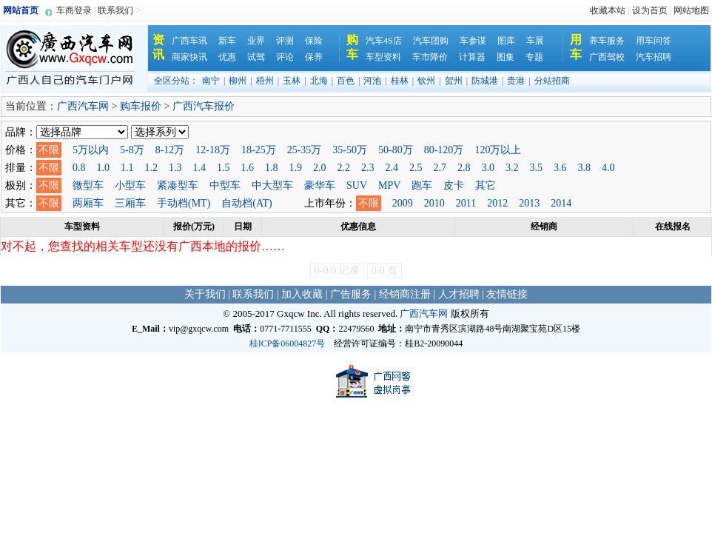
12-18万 (212, 149)
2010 (434, 203)
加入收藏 (302, 294)
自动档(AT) (246, 203)
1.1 (127, 167)
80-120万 (444, 149)
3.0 (488, 167)
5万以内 (91, 149)
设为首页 (650, 10)
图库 (506, 41)
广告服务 (351, 294)
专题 (534, 57)
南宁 (211, 81)
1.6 (248, 167)
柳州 (237, 81)
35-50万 (349, 149)
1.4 (199, 167)
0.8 (79, 167)
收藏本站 (607, 10)
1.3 (175, 167)
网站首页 (20, 10)
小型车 (130, 185)
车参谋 (473, 41)
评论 (285, 57)
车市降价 (430, 57)
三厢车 (130, 203)
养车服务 (607, 41)
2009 (402, 203)
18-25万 (258, 149)
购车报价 (140, 106)
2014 (561, 203)
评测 (285, 41)
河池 (372, 81)
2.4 (392, 167)
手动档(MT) (183, 203)
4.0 (608, 167)
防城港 (484, 81)
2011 (466, 203)
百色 (346, 81)
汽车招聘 (653, 57)
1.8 (271, 167)
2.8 (464, 167)
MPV (389, 185)
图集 (505, 57)
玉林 (291, 81)
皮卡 (453, 185)
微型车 (88, 185)
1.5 (223, 167)
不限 (48, 149)
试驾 (256, 57)
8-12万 (170, 149)
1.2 (151, 167)
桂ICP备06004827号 (287, 343)
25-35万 (304, 149)
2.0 (319, 167)
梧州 (265, 81)
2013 (529, 203)
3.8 (584, 167)
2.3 (368, 167)
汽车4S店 (384, 41)
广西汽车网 (83, 106)
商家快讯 (189, 57)
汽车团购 (431, 41)
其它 (485, 185)
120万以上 (497, 149)
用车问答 (653, 41)
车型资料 (383, 57)
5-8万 (132, 149)
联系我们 (115, 10)
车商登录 (74, 10)
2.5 (416, 167)
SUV (356, 185)
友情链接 (507, 294)
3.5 (536, 167)
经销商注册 (405, 294)
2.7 (440, 167)
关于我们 (205, 294)
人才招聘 (459, 294)
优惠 (227, 57)
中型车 (225, 185)
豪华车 (319, 185)
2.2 (344, 167)
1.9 (296, 167)
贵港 (516, 81)
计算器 (472, 57)
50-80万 (395, 149)
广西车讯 (189, 41)
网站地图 (691, 10)
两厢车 (88, 203)
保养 (314, 57)
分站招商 (552, 81)
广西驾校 (607, 57)
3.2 (512, 167)
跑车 (422, 185)
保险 (314, 41)
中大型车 (272, 185)
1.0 (103, 167)
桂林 (400, 81)
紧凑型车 (177, 185)
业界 (256, 41)
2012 (497, 203)
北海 (319, 81)
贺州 (454, 81)
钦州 (426, 81)
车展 (535, 41)
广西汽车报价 (203, 106)
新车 (227, 41)
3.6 (560, 167)
